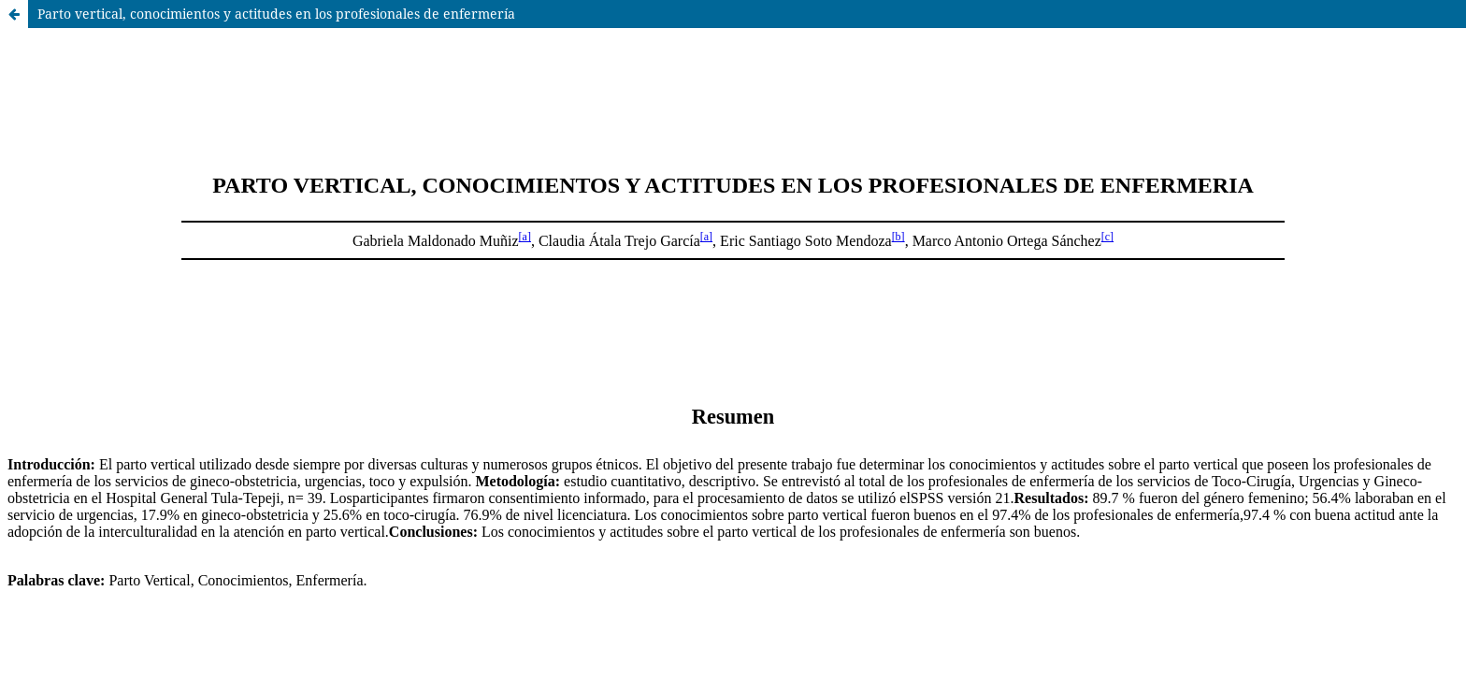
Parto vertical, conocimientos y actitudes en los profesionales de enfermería (276, 13)
